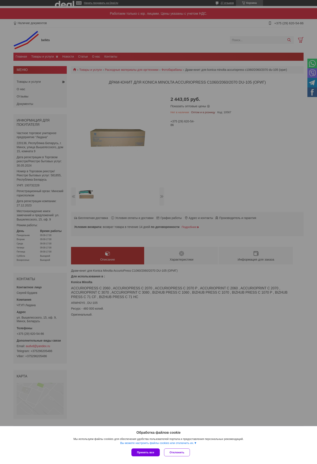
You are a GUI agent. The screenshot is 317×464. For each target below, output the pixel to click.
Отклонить (177, 452)
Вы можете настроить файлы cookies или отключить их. (157, 443)
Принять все (145, 452)
